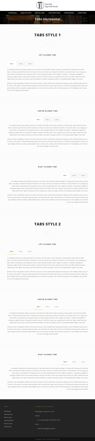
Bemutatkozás (26, 13)
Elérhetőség (82, 13)
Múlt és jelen (40, 13)
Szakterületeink (54, 13)
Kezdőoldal (12, 13)
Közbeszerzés (69, 13)
